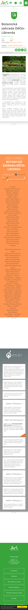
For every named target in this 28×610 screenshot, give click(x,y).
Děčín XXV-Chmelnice (13, 253)
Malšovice (17, 294)
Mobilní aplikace (14, 587)
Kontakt (14, 598)
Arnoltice (12, 187)
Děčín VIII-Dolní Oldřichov (12, 213)
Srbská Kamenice (12, 310)
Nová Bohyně (15, 298)
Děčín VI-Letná (12, 209)
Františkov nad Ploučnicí (12, 280)
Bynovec (15, 193)
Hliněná (16, 284)
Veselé (16, 316)
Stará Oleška (8, 314)
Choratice (10, 195)
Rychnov (19, 304)
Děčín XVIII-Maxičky (12, 233)
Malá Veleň (9, 294)
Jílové (5, 290)
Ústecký (12, 39)
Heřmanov (9, 284)
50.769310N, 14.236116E (16, 42)
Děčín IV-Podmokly (12, 203)
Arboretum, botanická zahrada (15, 45)
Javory (13, 288)
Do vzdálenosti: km (8, 174)
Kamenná (18, 290)
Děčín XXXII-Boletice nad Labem (13, 267)
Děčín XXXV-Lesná (12, 274)
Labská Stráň (8, 292)
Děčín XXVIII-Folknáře (12, 260)
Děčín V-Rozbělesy (12, 207)
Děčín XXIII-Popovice (12, 241)
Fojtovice (18, 278)
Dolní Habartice (9, 278)
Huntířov (19, 286)
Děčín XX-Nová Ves (12, 235)
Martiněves (17, 296)
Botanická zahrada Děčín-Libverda (13, 28)
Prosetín (16, 302)
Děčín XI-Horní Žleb (12, 217)
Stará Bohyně (12, 312)
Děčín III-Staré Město (12, 201)
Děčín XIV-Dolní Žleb (12, 223)
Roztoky (6, 304)
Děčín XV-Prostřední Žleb (12, 227)
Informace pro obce (14, 582)
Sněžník (15, 306)
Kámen (10, 290)
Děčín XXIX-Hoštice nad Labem (13, 250)
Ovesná (17, 300)
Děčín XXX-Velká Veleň (12, 262)
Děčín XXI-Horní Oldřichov (12, 237)
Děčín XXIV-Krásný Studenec (13, 244)
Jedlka (18, 288)
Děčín (16, 195)
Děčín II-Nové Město (12, 199)
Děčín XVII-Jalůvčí (12, 231)
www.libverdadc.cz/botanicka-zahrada (17, 47)
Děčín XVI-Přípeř (12, 229)
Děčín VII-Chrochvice (12, 211)
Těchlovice (17, 314)
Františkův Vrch (12, 282)
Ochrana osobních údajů (14, 593)
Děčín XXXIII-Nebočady (12, 270)
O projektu (14, 571)
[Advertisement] (14, 140)
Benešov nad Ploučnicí (12, 189)
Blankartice (10, 191)
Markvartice (8, 296)
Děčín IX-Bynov (12, 205)
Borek (17, 191)
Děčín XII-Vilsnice (12, 219)
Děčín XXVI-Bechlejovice (12, 255)
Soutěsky (12, 308)
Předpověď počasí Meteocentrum (15, 604)
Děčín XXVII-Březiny (12, 258)
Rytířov (9, 306)
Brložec (9, 193)
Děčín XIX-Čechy (12, 225)
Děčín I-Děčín (12, 197)
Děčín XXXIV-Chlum (12, 272)
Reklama (14, 576)
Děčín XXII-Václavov (12, 239)
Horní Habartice (9, 286)
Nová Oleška (9, 300)
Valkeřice (10, 316)
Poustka (9, 302)
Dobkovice (9, 276)
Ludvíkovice (18, 292)
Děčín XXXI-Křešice (12, 264)
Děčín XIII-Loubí (12, 221)
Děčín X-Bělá (12, 215)
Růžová (12, 304)
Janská (7, 288)
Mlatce (7, 298)
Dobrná (16, 276)
